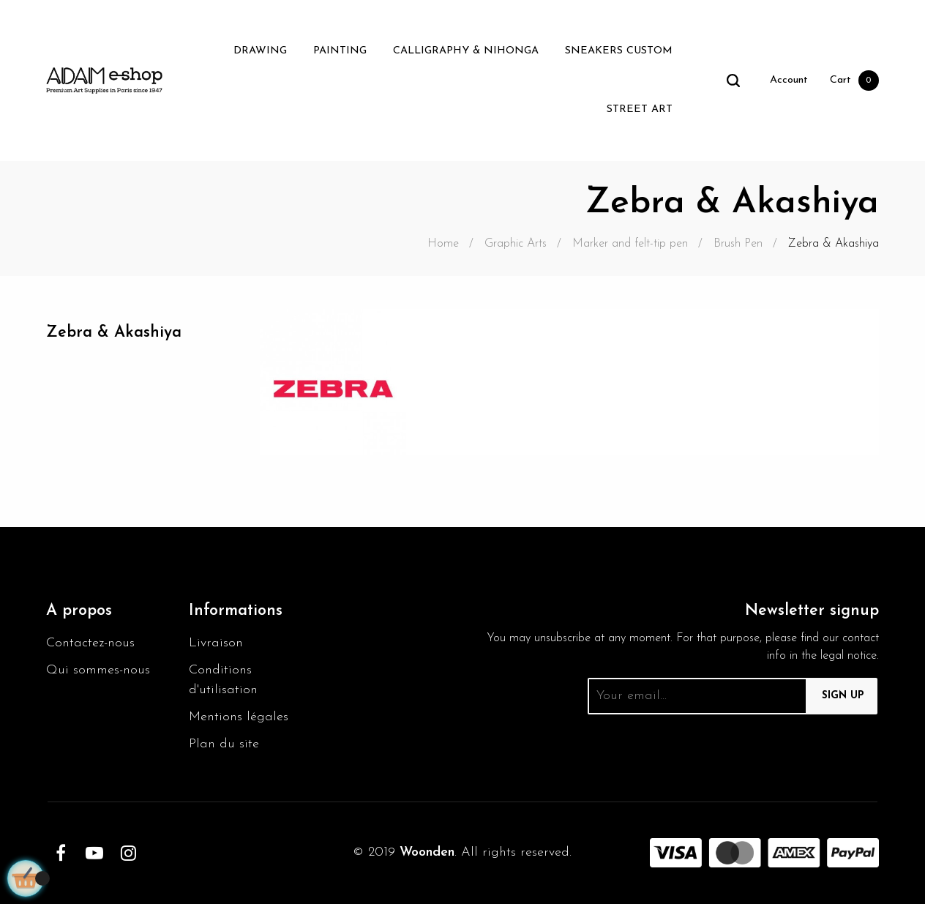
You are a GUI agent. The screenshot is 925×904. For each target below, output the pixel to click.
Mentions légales (238, 717)
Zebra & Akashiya (113, 332)
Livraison (216, 643)
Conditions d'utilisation (223, 680)
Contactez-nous (90, 643)
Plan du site (224, 744)
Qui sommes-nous (98, 670)
